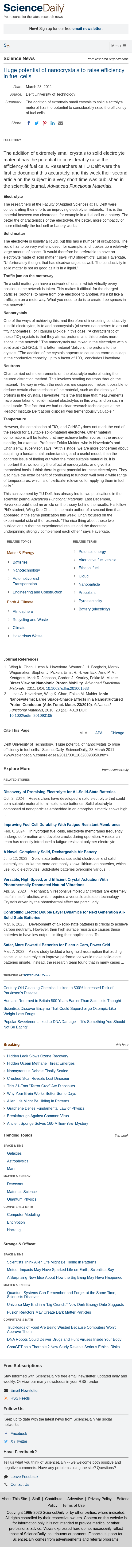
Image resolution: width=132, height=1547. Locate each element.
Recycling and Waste (30, 620)
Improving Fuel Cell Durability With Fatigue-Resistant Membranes (62, 825)
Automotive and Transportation (26, 581)
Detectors (15, 1184)
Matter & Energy (20, 553)
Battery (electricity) (94, 609)
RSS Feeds (20, 1398)
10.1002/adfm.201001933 (67, 688)
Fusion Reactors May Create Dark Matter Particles (49, 1312)
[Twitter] (36, 123)
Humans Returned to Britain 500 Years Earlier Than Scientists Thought (62, 1001)
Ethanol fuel (89, 568)
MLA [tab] (83, 733)
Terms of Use (73, 1505)
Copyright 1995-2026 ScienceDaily (35, 1512)
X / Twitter (19, 1441)
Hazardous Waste (28, 636)
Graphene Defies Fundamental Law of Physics (46, 1108)
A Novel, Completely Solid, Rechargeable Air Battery (50, 852)
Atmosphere (23, 611)
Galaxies (14, 1153)
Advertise (75, 1499)
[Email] (60, 123)
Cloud (84, 576)
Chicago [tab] (117, 733)
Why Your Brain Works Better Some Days (41, 1094)
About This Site (14, 1499)
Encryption (16, 1222)
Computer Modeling (23, 1215)
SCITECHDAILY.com (36, 975)
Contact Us (20, 1484)
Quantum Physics (21, 1199)
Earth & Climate (20, 602)
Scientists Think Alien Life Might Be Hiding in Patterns (51, 1262)
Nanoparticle (89, 584)
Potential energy (92, 552)
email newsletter (87, 29)
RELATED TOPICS (19, 541)
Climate (19, 628)
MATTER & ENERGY (17, 1176)
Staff (36, 1499)
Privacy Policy (100, 1499)
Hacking (14, 1230)
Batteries (20, 562)
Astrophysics (17, 1161)
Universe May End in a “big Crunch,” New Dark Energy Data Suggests (65, 1305)
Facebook (19, 1434)
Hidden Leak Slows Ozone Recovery (37, 1056)
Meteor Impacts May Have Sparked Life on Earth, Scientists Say (60, 1270)
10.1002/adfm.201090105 (30, 716)
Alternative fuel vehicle (97, 560)
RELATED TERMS (85, 541)
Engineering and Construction (37, 592)
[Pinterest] (44, 123)
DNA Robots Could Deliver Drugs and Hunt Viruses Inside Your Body (64, 1339)
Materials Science (22, 1192)
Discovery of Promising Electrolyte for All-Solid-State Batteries (60, 792)
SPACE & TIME (13, 1145)
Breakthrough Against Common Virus (38, 1116)
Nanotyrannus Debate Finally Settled (37, 1071)
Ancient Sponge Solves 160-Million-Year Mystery (47, 1123)
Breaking (11, 1045)
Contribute (53, 1499)
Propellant (87, 593)
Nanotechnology (26, 570)
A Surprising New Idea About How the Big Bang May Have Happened (64, 1277)
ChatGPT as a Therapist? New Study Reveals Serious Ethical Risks (63, 1347)
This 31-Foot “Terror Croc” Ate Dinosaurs (41, 1086)
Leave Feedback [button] (24, 1477)
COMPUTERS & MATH (18, 1207)
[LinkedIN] (52, 123)
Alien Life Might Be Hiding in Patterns (38, 1101)
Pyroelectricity (90, 601)
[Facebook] (28, 123)
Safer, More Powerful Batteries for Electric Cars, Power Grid (57, 945)
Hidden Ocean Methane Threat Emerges (41, 1063)
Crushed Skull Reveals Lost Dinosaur (38, 1078)
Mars (11, 1169)
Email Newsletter (25, 1391)
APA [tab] (98, 733)
